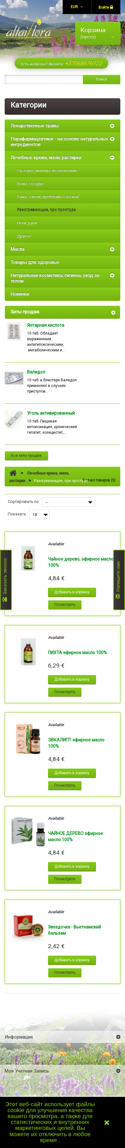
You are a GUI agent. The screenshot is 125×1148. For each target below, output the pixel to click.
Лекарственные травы (35, 125)
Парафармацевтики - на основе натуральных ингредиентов (59, 141)
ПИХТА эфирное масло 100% (77, 652)
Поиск (101, 79)
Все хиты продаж (26, 455)
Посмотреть (64, 604)
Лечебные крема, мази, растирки (46, 157)
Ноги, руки (27, 222)
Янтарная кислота (45, 325)
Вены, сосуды (30, 183)
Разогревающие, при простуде (46, 209)
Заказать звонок (5, 580)
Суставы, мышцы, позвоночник (47, 170)
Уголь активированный (51, 413)
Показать (17, 514)
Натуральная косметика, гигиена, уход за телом (55, 278)
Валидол (36, 371)
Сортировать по (23, 501)
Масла (17, 249)
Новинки (20, 294)
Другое (24, 236)
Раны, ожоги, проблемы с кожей (48, 196)
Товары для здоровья (35, 262)
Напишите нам (118, 580)
